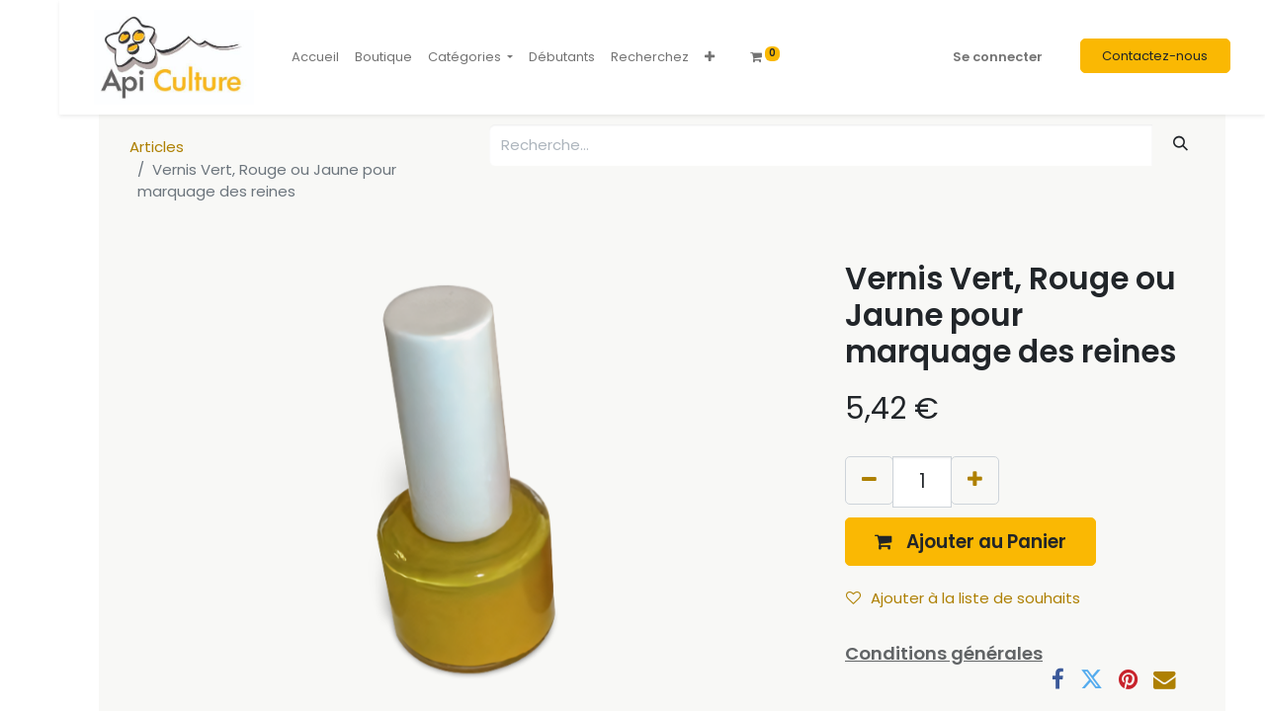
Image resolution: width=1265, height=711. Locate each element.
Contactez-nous (1155, 55)
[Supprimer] (869, 480)
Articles (156, 146)
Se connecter (998, 56)
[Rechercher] (1181, 143)
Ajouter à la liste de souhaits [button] (963, 598)
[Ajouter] (975, 480)
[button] (709, 57)
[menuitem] (315, 57)
